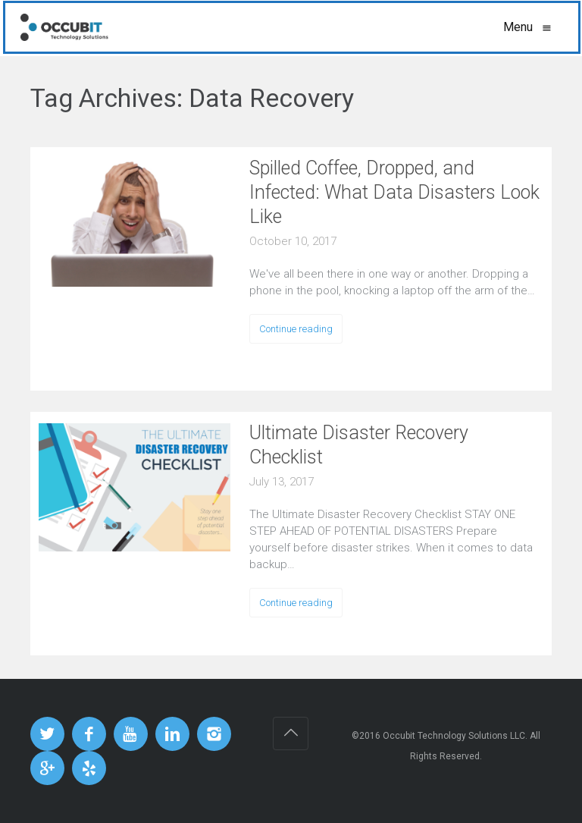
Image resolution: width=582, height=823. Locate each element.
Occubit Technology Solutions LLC (454, 735)
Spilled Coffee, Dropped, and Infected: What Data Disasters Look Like (394, 192)
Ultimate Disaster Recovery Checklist (358, 445)
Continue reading (296, 329)
